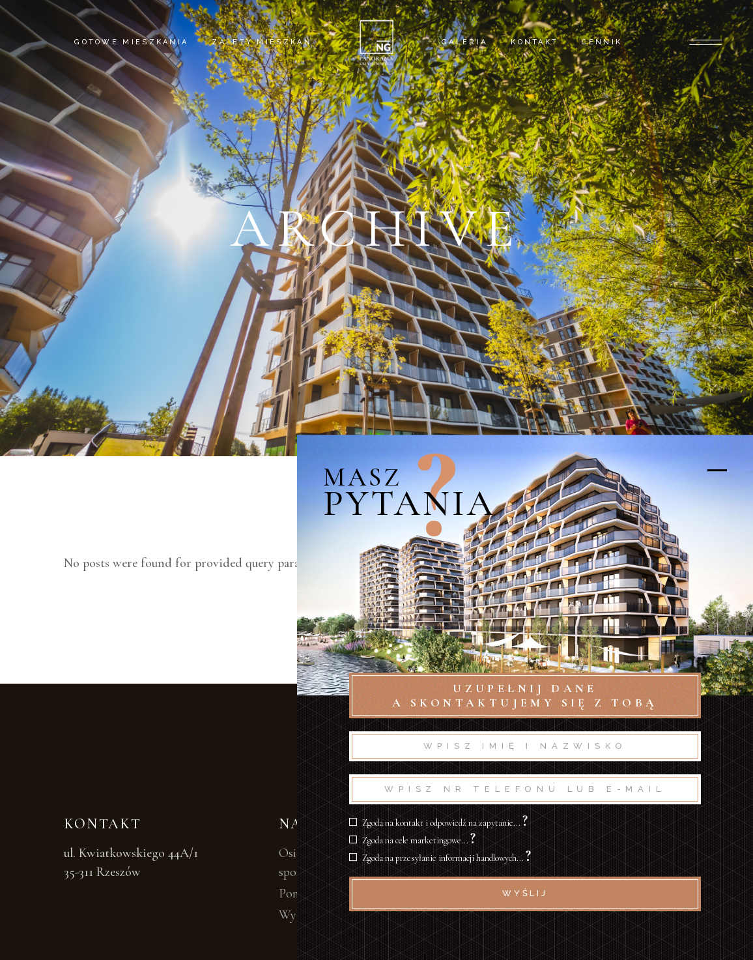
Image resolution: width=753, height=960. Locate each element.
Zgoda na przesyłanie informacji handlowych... (446, 858)
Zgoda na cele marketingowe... (419, 840)
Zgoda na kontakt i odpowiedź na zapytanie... (445, 822)
